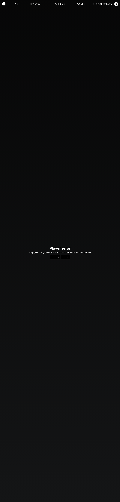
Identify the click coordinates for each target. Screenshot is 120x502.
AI (15, 4)
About (80, 4)
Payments (58, 4)
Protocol (35, 4)
